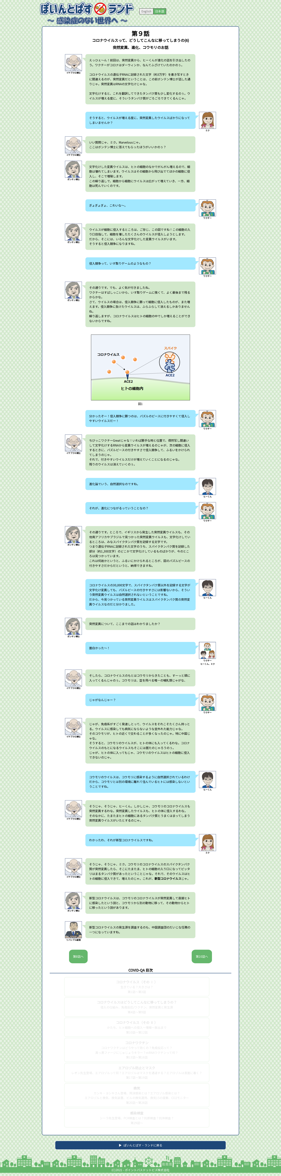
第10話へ (200, 959)
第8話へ (80, 959)
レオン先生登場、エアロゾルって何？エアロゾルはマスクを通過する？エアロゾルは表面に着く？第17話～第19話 (136, 1078)
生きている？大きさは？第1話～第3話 (137, 993)
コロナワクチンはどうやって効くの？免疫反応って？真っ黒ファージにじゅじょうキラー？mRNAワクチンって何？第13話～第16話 (136, 1056)
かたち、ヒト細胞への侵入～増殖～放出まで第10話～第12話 (137, 1033)
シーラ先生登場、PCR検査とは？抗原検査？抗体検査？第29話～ (137, 1124)
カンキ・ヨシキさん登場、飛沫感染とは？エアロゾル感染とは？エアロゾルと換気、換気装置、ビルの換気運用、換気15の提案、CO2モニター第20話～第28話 (137, 1101)
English (146, 11)
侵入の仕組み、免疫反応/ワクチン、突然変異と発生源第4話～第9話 (137, 1013)
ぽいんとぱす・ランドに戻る (143, 1150)
